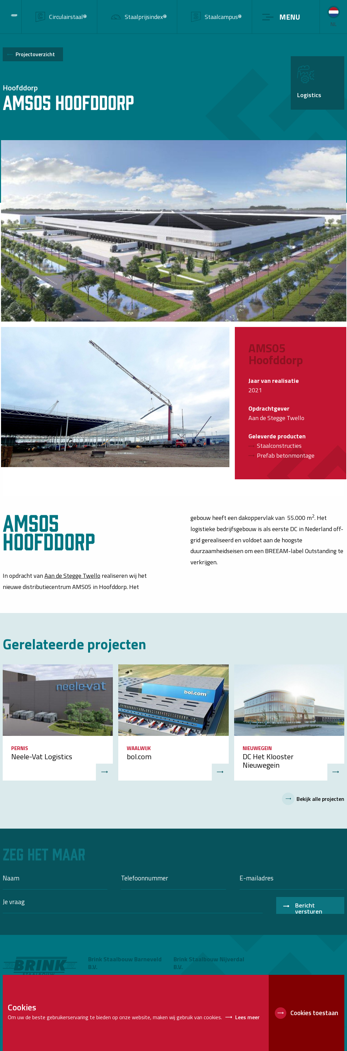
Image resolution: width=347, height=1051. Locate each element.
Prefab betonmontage (285, 455)
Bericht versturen (308, 907)
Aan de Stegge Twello (72, 575)
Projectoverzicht (35, 54)
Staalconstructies (279, 445)
